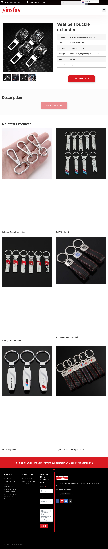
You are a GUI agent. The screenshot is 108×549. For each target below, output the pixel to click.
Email (42, 497)
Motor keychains (10, 449)
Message (43, 507)
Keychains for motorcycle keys (70, 449)
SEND (44, 526)
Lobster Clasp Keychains (13, 232)
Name (42, 487)
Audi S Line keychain (11, 341)
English (86, 1)
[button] (104, 10)
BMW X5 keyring (63, 232)
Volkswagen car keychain (67, 337)
